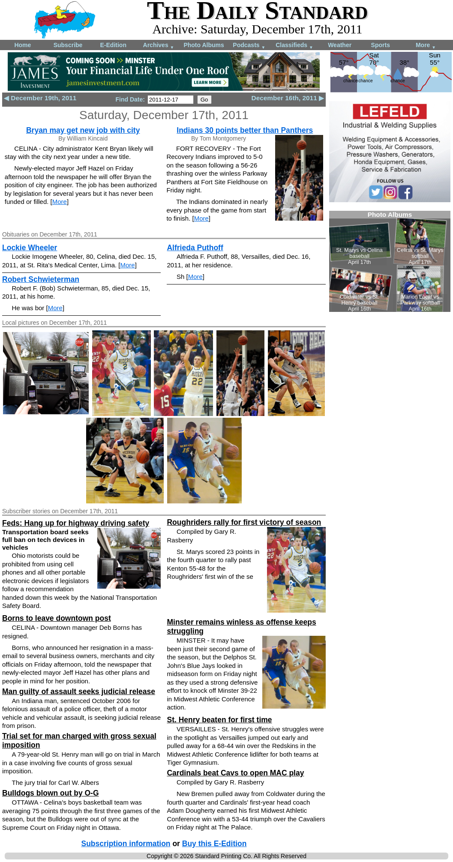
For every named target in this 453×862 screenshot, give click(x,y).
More (426, 46)
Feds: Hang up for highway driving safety (75, 523)
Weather (339, 45)
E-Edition (113, 45)
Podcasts (249, 46)
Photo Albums (203, 45)
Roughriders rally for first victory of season (244, 522)
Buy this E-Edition (214, 843)
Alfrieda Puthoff (195, 247)
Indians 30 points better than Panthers (245, 130)
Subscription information (125, 843)
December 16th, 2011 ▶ (288, 98)
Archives (158, 46)
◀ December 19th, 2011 (40, 98)
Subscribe (68, 45)
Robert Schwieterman (40, 279)
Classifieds (294, 46)
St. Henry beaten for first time (219, 719)
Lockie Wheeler (29, 247)
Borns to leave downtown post (56, 618)
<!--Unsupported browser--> (389, 261)
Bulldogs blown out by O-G (50, 793)
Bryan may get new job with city (83, 130)
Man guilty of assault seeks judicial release (78, 691)
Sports (380, 45)
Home (22, 45)
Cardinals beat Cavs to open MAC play (235, 773)
